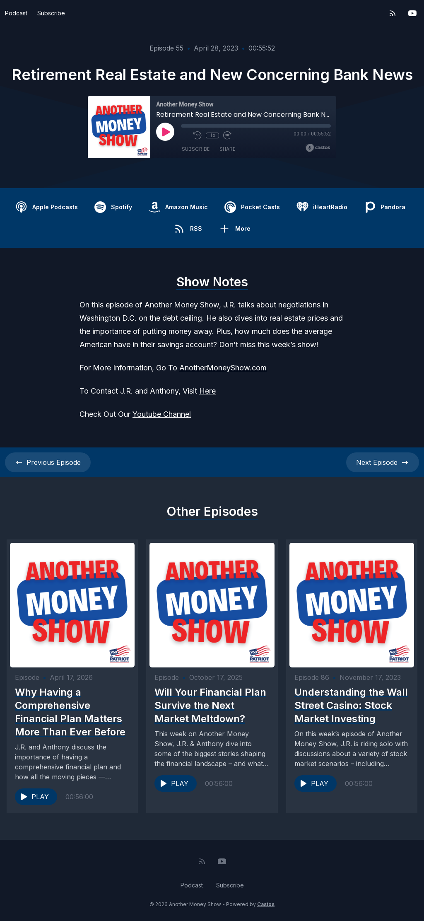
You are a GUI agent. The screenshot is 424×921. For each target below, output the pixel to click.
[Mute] (185, 135)
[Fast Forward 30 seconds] (227, 135)
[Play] (165, 132)
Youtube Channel (161, 414)
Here (207, 391)
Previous (48, 462)
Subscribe (51, 13)
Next (382, 462)
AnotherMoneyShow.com (223, 367)
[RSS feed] (392, 13)
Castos (266, 904)
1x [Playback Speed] (212, 135)
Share (227, 148)
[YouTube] (412, 13)
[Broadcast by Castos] (318, 148)
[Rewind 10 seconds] (197, 135)
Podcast (16, 13)
